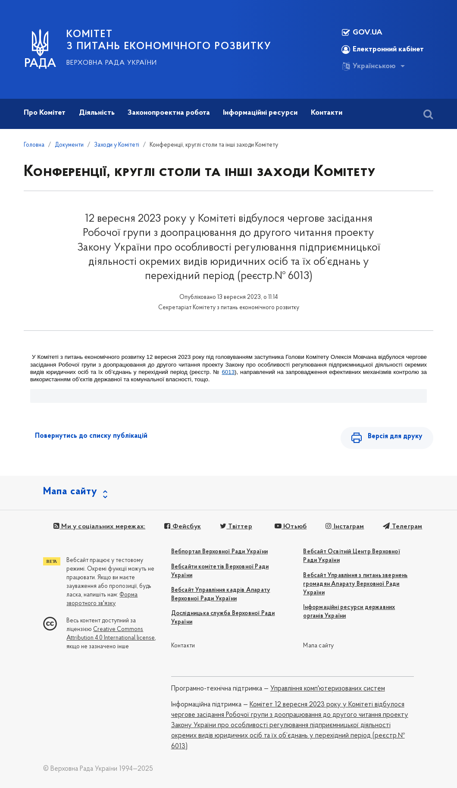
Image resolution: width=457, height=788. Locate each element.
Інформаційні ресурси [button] (260, 113)
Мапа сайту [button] (70, 492)
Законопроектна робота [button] (169, 113)
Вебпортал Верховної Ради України (219, 552)
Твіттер (236, 526)
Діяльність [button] (97, 113)
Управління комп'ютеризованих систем (327, 688)
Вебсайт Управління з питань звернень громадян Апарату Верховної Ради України (355, 584)
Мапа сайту (318, 646)
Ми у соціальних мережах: (99, 526)
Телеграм (402, 526)
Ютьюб (291, 526)
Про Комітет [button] (45, 113)
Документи (69, 145)
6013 (228, 372)
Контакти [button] (326, 113)
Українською (368, 66)
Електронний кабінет (382, 49)
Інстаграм (345, 526)
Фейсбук (182, 526)
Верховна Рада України (111, 63)
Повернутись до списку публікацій (91, 436)
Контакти (183, 646)
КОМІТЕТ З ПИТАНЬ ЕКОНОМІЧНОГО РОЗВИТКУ (169, 40)
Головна (34, 145)
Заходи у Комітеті (116, 145)
